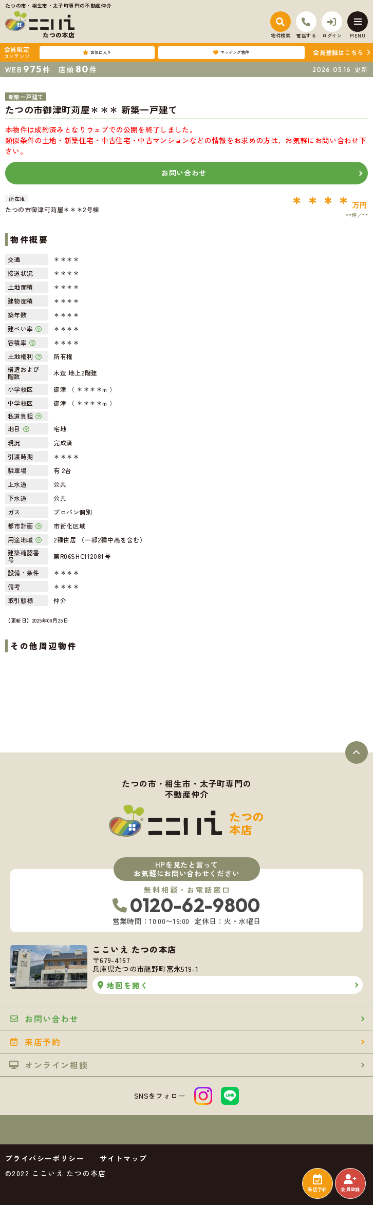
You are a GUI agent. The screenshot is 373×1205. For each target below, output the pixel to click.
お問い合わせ (184, 172)
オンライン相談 (48, 1065)
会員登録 (350, 1183)
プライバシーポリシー (44, 1158)
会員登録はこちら (338, 52)
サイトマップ (123, 1158)
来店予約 (317, 1183)
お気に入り (97, 52)
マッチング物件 (231, 52)
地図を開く (123, 985)
